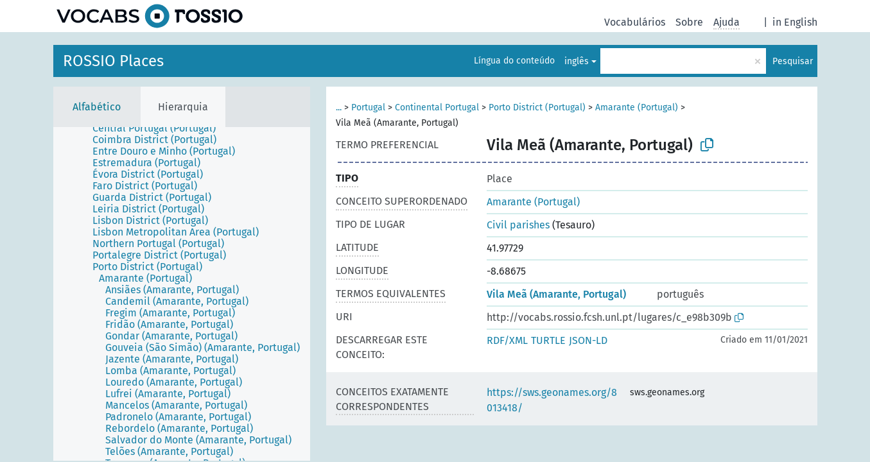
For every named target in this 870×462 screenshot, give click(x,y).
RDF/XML (507, 340)
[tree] (181, 294)
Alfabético (97, 107)
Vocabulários (634, 22)
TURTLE (548, 340)
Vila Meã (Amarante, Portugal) (556, 294)
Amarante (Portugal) (636, 107)
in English (794, 22)
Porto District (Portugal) (537, 107)
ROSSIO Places (113, 61)
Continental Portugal (437, 107)
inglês (576, 61)
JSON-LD (588, 340)
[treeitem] (159, 128)
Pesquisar (792, 61)
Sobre (689, 22)
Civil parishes (518, 225)
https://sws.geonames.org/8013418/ (552, 400)
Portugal (368, 107)
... (339, 107)
